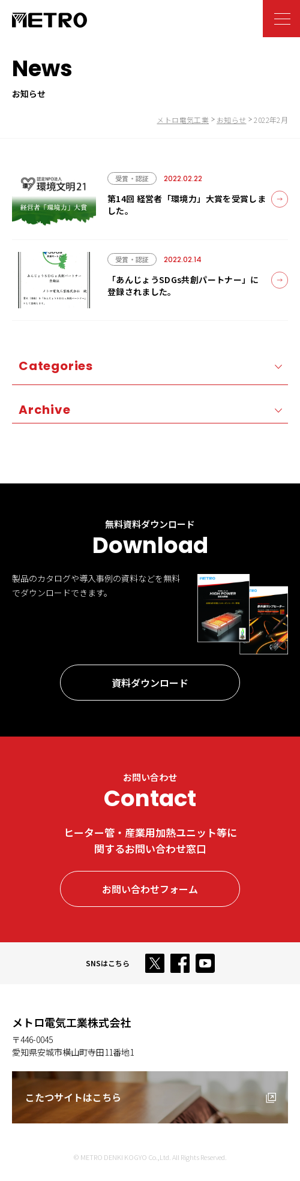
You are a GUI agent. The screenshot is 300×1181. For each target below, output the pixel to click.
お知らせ (231, 120)
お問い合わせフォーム (150, 889)
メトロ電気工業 (183, 120)
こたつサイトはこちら (73, 1097)
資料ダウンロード (150, 682)
